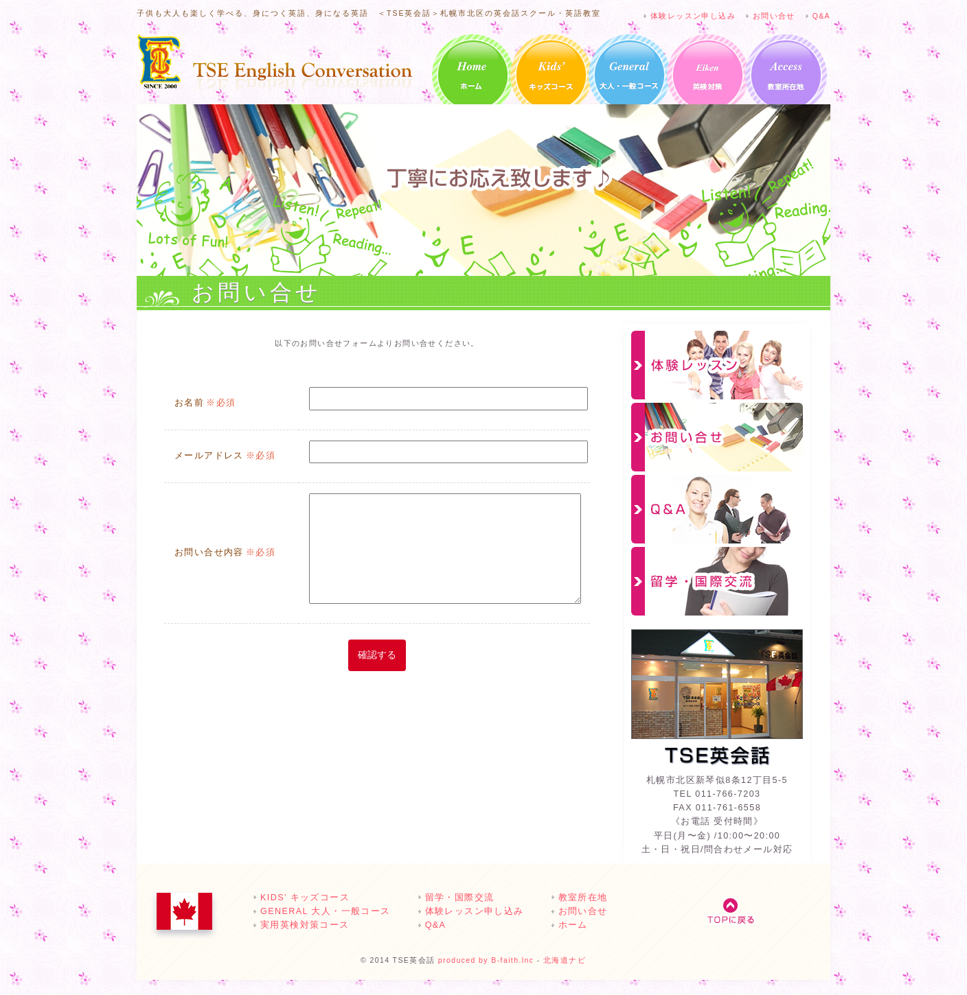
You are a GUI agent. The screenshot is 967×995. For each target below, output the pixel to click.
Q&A (821, 16)
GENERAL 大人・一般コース (629, 75)
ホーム (473, 75)
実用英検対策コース (305, 925)
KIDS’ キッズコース (551, 75)
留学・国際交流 (717, 581)
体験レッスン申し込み (693, 16)
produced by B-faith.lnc (486, 960)
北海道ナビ (564, 960)
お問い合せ (774, 16)
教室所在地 (786, 75)
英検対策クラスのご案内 (708, 75)
